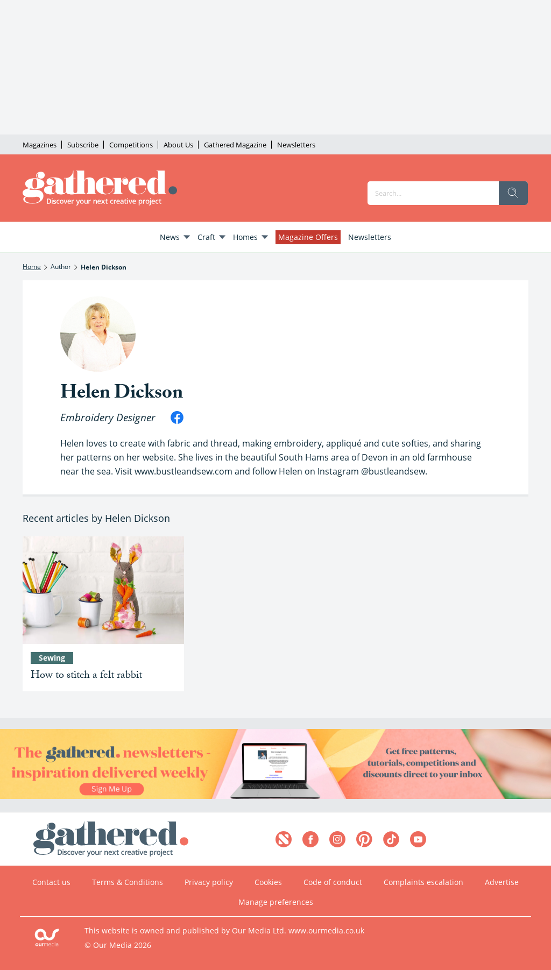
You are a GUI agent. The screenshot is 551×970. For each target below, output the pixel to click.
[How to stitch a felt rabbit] (103, 590)
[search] (513, 193)
